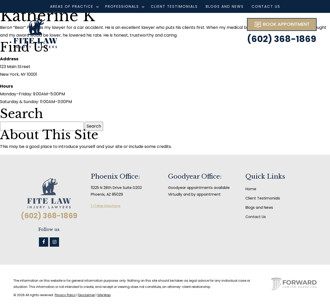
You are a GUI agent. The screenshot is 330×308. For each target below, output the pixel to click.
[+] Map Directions (105, 206)
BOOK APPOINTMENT (282, 24)
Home (250, 189)
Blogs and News (225, 6)
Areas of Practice (71, 6)
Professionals (122, 6)
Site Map (104, 295)
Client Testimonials (174, 6)
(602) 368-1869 (281, 39)
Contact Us (266, 6)
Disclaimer (86, 295)
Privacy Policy (65, 295)
